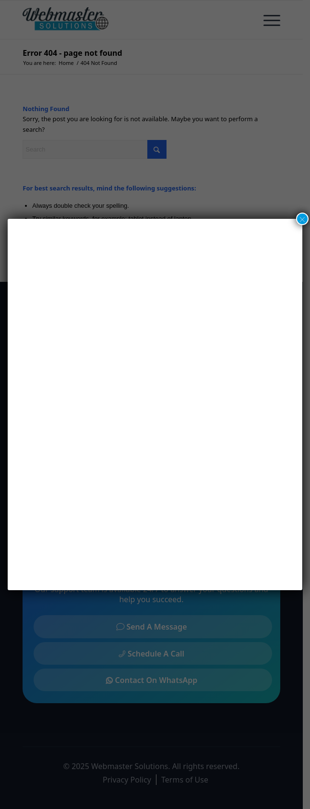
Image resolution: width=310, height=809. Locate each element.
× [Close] (302, 219)
